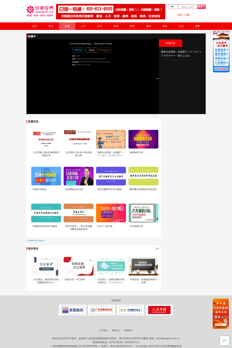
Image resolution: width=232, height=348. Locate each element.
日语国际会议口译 (74, 189)
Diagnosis (105, 50)
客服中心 (116, 330)
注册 (186, 15)
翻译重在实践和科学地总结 (143, 189)
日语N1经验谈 (39, 189)
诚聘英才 (128, 330)
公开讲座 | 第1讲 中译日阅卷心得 (78, 154)
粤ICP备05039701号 (121, 346)
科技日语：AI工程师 (75, 279)
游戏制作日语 (136, 152)
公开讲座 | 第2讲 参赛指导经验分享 (46, 154)
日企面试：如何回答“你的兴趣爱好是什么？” (46, 281)
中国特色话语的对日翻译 (44, 226)
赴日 (99, 26)
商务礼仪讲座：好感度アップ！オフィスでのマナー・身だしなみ (111, 154)
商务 (165, 26)
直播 (67, 26)
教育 (132, 26)
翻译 (148, 26)
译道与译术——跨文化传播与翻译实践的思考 (78, 227)
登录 (179, 15)
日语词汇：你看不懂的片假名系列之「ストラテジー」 (111, 281)
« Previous (32, 240)
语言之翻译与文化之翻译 (109, 189)
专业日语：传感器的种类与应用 (143, 281)
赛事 (197, 26)
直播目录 (170, 43)
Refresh (78, 50)
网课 (116, 26)
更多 (157, 248)
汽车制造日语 (136, 226)
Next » (41, 240)
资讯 (50, 26)
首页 (34, 26)
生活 (181, 26)
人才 (83, 26)
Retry (92, 50)
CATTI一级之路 (104, 226)
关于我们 (103, 330)
